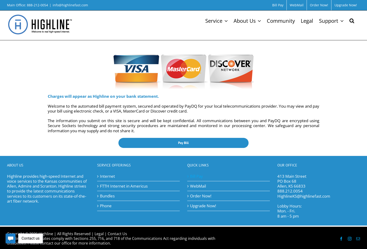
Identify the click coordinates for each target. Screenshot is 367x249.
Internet (107, 176)
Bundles (107, 195)
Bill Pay (196, 176)
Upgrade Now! (203, 205)
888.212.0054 (290, 191)
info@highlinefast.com (70, 5)
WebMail (198, 186)
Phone (106, 205)
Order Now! (200, 195)
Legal (99, 233)
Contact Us (117, 233)
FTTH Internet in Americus (124, 186)
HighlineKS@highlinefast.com (303, 196)
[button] (351, 20)
